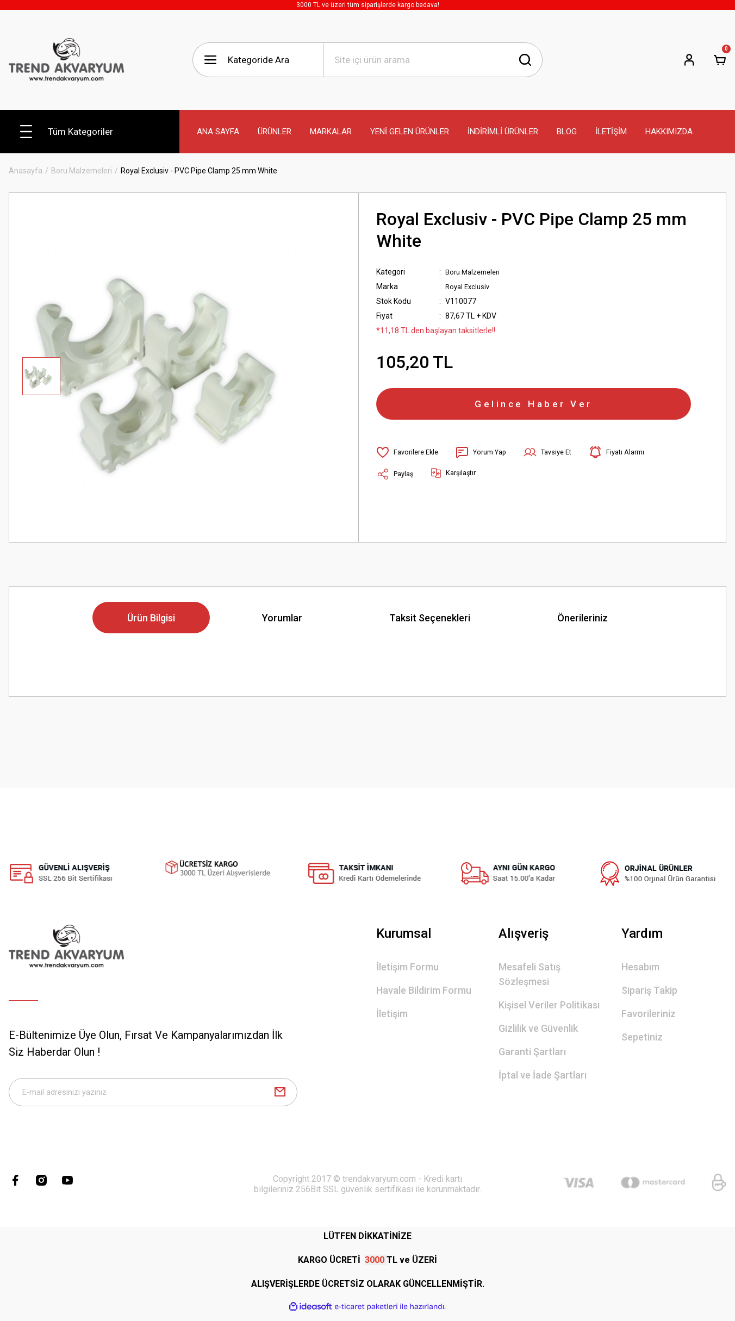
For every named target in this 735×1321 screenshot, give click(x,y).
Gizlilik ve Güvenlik (538, 1028)
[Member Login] (689, 60)
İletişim (392, 1013)
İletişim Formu (407, 967)
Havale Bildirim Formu (423, 990)
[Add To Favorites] (409, 462)
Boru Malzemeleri (475, 271)
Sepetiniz (642, 1037)
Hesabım (640, 967)
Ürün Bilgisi (151, 618)
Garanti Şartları (532, 1051)
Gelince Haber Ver (533, 408)
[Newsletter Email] (153, 1095)
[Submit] (280, 1095)
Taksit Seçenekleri (429, 618)
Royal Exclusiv (469, 286)
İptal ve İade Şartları (543, 1075)
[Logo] (66, 60)
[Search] (433, 59)
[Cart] (719, 60)
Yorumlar (282, 618)
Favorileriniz (648, 1013)
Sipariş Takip (649, 990)
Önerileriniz (582, 618)
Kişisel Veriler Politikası (549, 1005)
